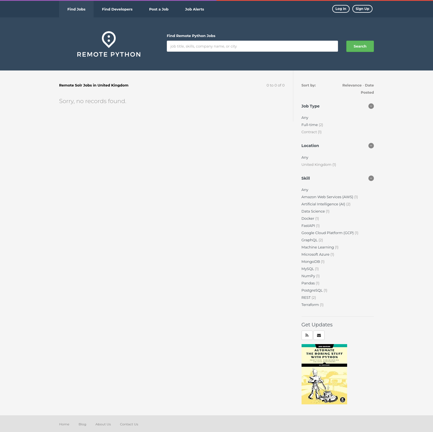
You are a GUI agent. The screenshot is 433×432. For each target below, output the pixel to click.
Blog (82, 424)
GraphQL (310, 240)
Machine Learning (318, 247)
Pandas (309, 283)
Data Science (314, 211)
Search (360, 46)
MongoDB (311, 261)
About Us (103, 424)
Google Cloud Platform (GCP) (328, 233)
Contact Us (129, 424)
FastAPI (309, 225)
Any (305, 117)
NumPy (309, 276)
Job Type (311, 106)
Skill (306, 178)
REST (307, 297)
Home (64, 424)
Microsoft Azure (316, 254)
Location (310, 145)
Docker (308, 218)
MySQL (308, 268)
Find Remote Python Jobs (191, 35)
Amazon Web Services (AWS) (328, 197)
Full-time (310, 124)
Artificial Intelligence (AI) (324, 204)
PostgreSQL (313, 290)
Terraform (311, 304)
